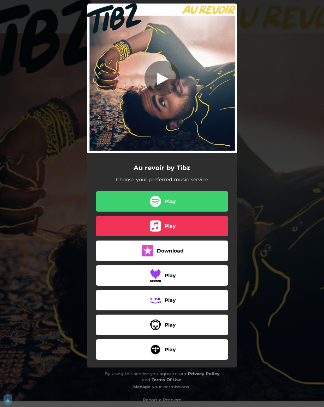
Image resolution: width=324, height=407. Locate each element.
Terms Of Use (166, 379)
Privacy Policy (203, 373)
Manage (142, 386)
